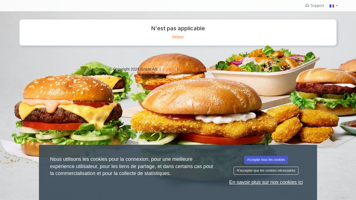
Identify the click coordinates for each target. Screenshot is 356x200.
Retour (178, 37)
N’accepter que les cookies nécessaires (266, 170)
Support (314, 5)
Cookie (169, 69)
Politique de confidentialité (224, 69)
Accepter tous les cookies (266, 160)
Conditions (189, 69)
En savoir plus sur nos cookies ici (266, 182)
